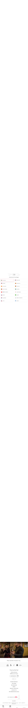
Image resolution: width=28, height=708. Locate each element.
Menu (14, 686)
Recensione (14, 685)
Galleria (14, 683)
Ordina (3, 706)
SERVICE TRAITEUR (14, 688)
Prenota (10, 706)
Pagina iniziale (14, 681)
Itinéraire (24, 706)
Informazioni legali (14, 691)
